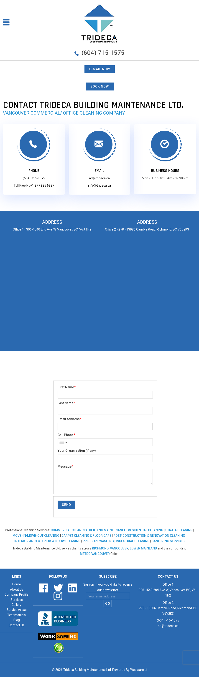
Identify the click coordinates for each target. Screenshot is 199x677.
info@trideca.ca (99, 185)
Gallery (16, 605)
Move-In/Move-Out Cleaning (36, 535)
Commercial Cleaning (69, 530)
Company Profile (16, 594)
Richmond (100, 548)
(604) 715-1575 (103, 52)
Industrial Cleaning (133, 541)
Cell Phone (66, 435)
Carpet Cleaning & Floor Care (86, 535)
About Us (16, 589)
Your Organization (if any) (77, 450)
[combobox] (63, 443)
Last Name (66, 403)
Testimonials (16, 615)
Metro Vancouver (95, 554)
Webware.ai (138, 670)
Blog (16, 620)
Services (16, 600)
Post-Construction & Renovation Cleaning (149, 535)
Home (16, 584)
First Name (67, 387)
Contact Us (16, 625)
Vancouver (119, 548)
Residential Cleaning (145, 530)
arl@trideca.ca (99, 178)
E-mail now (99, 69)
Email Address (69, 419)
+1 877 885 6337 (42, 185)
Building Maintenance (107, 530)
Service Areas (17, 610)
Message (65, 466)
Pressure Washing (98, 541)
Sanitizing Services (168, 541)
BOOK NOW (99, 86)
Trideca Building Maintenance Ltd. (87, 670)
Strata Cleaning (179, 530)
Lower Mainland (143, 548)
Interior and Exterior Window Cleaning (47, 541)
